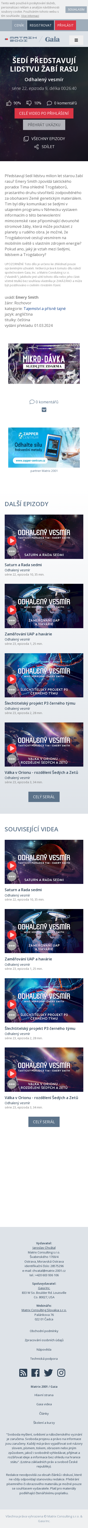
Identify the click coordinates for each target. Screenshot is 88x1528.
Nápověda (44, 1349)
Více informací (30, 16)
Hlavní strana (44, 1395)
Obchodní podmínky (44, 1331)
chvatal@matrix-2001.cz (49, 1270)
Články (44, 1413)
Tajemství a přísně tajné (44, 308)
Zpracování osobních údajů (44, 1340)
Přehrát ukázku (44, 124)
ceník (19, 25)
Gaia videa (44, 1404)
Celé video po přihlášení (44, 113)
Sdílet (44, 146)
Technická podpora (44, 1358)
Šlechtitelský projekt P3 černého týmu (40, 703)
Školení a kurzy (44, 1423)
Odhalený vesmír (17, 570)
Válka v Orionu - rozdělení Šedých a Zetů (41, 772)
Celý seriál (44, 796)
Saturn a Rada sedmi (23, 564)
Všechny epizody (44, 138)
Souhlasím (76, 9)
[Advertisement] (44, 1182)
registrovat (41, 25)
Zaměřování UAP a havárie (28, 634)
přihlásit (65, 25)
